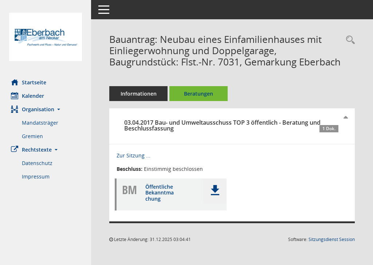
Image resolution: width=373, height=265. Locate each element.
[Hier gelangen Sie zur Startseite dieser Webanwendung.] (45, 37)
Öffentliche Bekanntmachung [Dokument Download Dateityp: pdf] (159, 192)
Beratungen (198, 93)
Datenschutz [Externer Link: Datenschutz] (37, 163)
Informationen (139, 93)
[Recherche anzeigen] (348, 40)
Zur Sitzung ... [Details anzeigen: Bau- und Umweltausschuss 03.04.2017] (133, 155)
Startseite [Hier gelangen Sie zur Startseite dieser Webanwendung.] (28, 82)
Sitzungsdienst (332, 239)
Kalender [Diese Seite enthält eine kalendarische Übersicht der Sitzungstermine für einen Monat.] (27, 95)
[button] (45, 109)
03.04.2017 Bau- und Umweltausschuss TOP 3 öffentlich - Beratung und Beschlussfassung (231, 125)
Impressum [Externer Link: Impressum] (36, 176)
